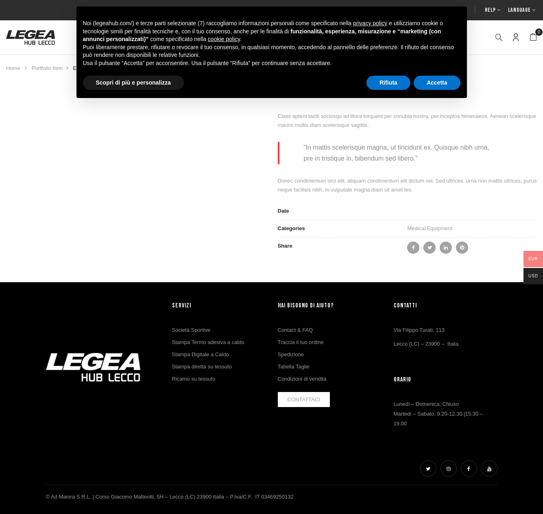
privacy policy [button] (370, 23)
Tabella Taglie (294, 367)
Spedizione (291, 354)
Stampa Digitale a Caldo (200, 354)
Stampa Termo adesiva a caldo (208, 342)
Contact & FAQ (295, 330)
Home (13, 68)
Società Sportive (191, 330)
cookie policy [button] (224, 39)
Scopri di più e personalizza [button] (133, 82)
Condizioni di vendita (302, 379)
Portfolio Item (47, 68)
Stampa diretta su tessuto (202, 367)
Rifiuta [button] (388, 82)
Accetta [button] (437, 82)
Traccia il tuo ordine (301, 342)
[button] (533, 37)
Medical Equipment (429, 228)
